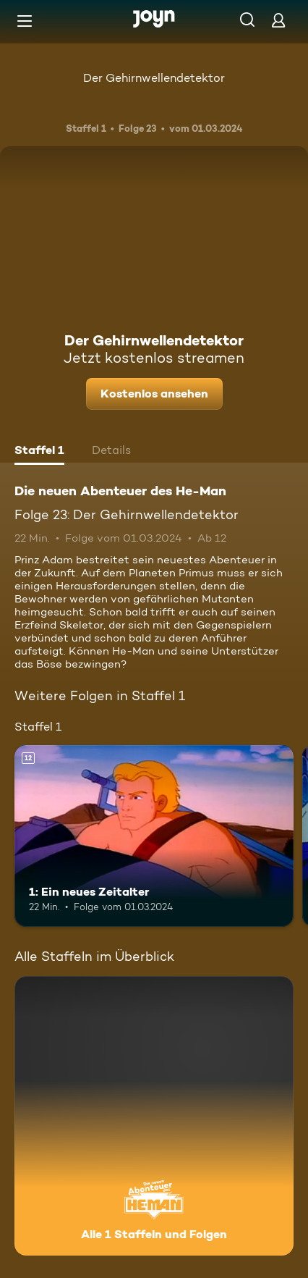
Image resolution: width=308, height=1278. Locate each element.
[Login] (278, 20)
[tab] (39, 452)
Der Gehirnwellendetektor (154, 78)
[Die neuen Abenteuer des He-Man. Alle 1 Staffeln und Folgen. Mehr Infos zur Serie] (154, 1116)
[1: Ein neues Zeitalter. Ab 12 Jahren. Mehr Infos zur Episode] (154, 836)
